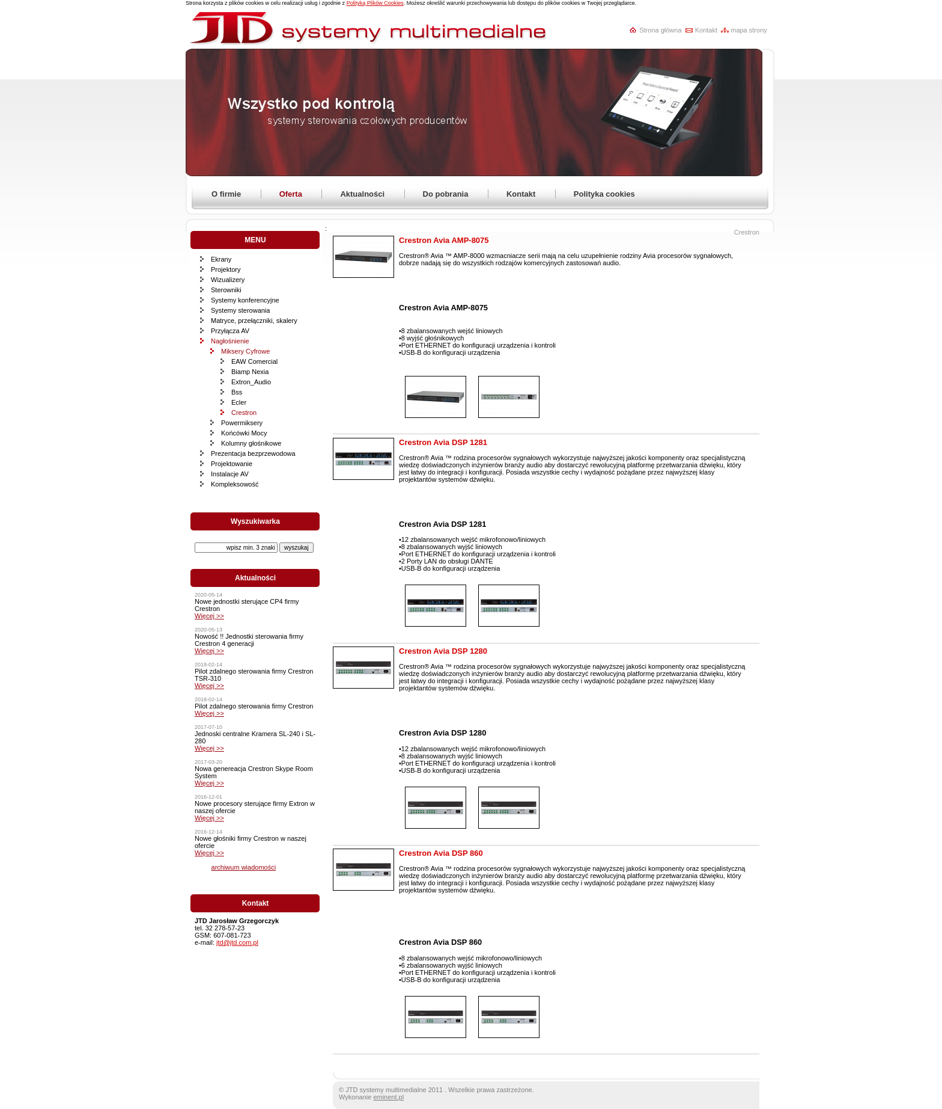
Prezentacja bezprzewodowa (253, 453)
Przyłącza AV (230, 330)
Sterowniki (226, 289)
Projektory (226, 269)
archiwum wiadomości (243, 867)
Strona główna (660, 30)
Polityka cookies (604, 193)
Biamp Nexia (250, 371)
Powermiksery (242, 422)
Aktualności (362, 193)
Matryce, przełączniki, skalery (254, 320)
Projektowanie (231, 463)
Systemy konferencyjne (245, 300)
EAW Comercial (254, 361)
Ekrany (221, 259)
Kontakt (706, 30)
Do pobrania (446, 193)
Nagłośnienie (230, 341)
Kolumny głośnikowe (251, 443)
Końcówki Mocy (244, 433)
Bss (236, 392)
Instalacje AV (230, 474)
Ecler (238, 402)
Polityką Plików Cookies (375, 3)
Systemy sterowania (240, 310)
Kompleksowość (234, 484)
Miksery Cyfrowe (245, 351)
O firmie (226, 193)
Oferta (290, 193)
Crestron (244, 412)
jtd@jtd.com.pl (237, 942)
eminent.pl (388, 1097)
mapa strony (749, 30)
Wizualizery (228, 279)
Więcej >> (209, 615)
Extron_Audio (251, 382)
